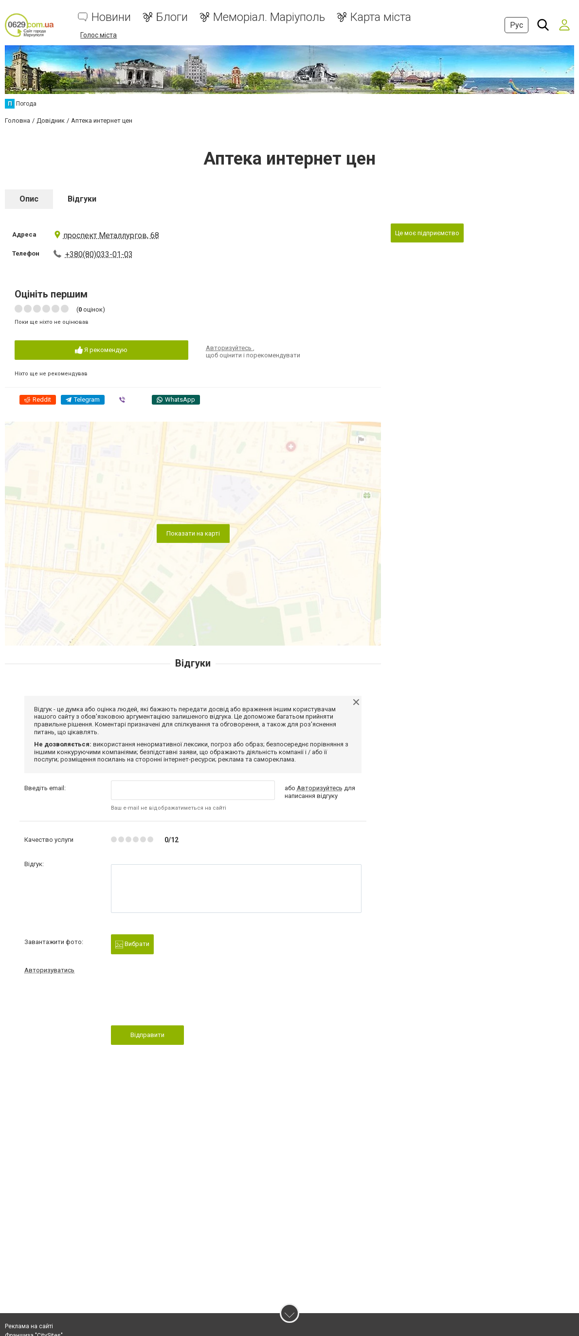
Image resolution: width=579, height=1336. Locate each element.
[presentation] (185, 1002)
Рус (516, 25)
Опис (28, 198)
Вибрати (132, 944)
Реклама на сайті (29, 1326)
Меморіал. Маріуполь (269, 17)
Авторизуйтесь (229, 347)
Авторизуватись (49, 969)
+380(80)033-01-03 (99, 254)
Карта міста (380, 17)
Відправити (147, 1034)
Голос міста (98, 35)
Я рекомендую (101, 350)
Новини (111, 17)
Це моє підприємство (427, 232)
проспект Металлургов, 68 (106, 235)
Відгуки (82, 198)
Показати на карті (193, 533)
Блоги (172, 17)
